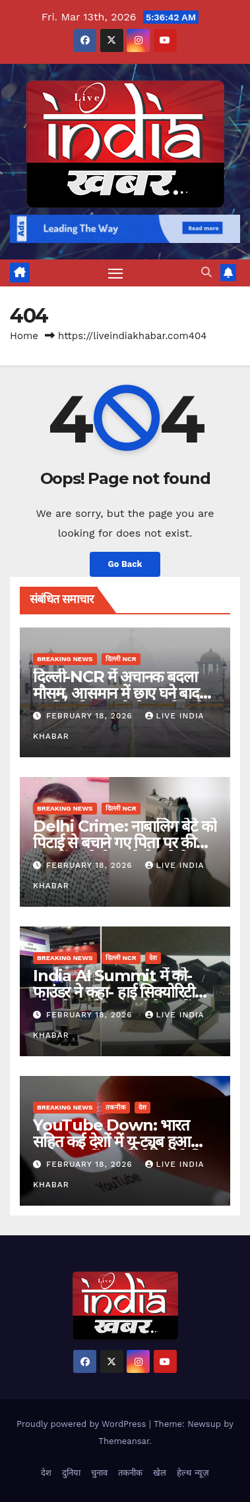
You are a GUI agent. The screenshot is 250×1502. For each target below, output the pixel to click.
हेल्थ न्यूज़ (192, 1473)
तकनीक (116, 1107)
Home (24, 336)
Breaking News (65, 658)
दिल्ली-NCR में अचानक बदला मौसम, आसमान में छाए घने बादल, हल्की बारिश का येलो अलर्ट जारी (123, 693)
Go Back (125, 564)
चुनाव (99, 1473)
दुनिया (71, 1473)
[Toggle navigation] (115, 273)
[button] (206, 272)
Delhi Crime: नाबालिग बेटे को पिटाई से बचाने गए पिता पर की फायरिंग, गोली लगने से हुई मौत (124, 843)
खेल (159, 1473)
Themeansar (123, 1441)
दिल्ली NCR (121, 658)
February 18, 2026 (91, 715)
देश (153, 957)
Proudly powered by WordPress (82, 1424)
